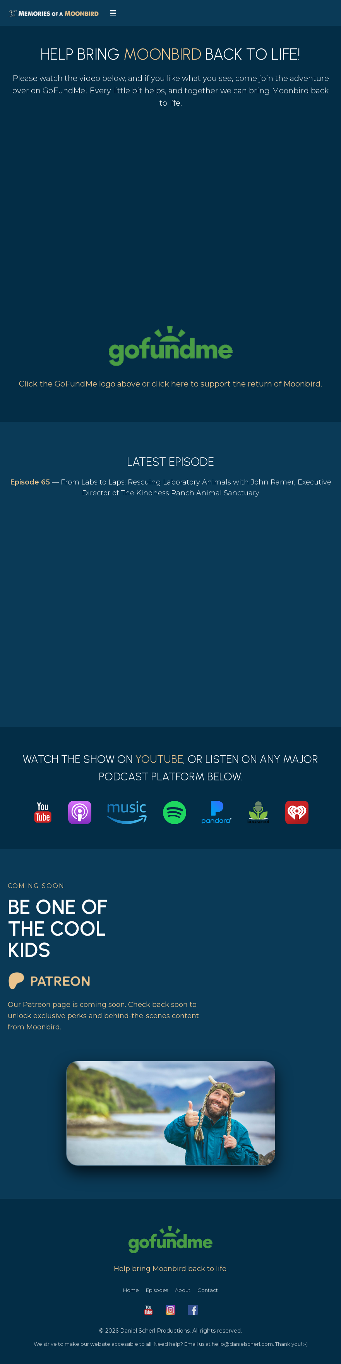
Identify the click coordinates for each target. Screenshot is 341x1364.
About (182, 1290)
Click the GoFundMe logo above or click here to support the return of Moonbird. (170, 383)
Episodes (157, 1290)
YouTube (159, 759)
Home (131, 1290)
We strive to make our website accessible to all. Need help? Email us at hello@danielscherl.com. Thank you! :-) (171, 1344)
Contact (207, 1290)
